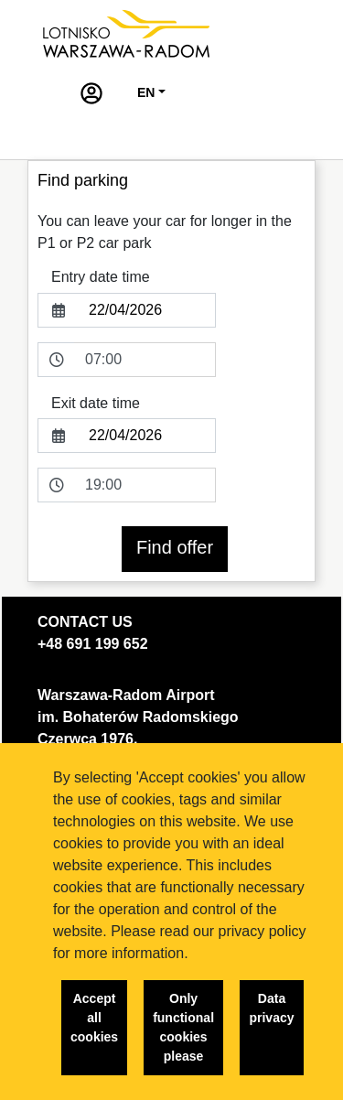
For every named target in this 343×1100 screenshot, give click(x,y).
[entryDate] (147, 310)
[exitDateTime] (145, 485)
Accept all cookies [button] (94, 1017)
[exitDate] (147, 435)
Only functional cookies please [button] (183, 1027)
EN (146, 92)
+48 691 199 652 (93, 644)
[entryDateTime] (145, 359)
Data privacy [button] (271, 1008)
